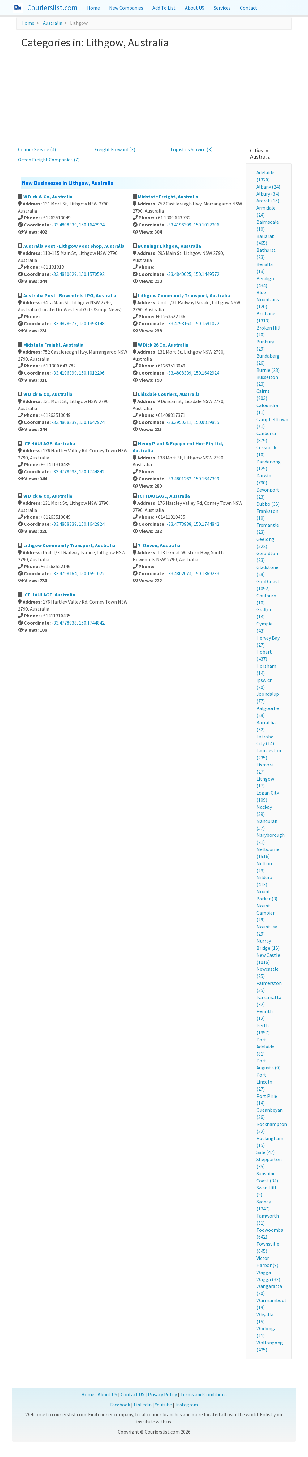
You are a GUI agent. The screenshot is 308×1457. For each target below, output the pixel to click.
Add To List (164, 8)
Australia (52, 23)
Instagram (186, 1404)
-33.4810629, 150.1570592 (78, 274)
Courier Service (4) (37, 149)
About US (194, 8)
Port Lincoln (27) (264, 1082)
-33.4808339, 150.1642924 (78, 225)
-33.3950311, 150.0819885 (192, 422)
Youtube (163, 1404)
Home (93, 8)
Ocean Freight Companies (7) (48, 159)
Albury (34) (267, 194)
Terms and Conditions (203, 1394)
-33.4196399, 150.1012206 (192, 225)
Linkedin (143, 1404)
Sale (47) (265, 1152)
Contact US (132, 1394)
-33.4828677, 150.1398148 (78, 323)
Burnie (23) (268, 370)
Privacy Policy (162, 1394)
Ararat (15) (267, 200)
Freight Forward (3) (114, 149)
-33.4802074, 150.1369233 (192, 573)
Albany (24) (268, 187)
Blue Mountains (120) (267, 299)
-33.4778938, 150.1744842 (78, 471)
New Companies (126, 8)
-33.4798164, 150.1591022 (192, 323)
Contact (248, 8)
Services (222, 8)
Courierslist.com (52, 7)
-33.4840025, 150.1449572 (192, 274)
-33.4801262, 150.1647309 (192, 478)
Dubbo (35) (268, 504)
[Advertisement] (154, 98)
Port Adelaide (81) (265, 1046)
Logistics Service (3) (191, 149)
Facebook (120, 1404)
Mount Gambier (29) (265, 913)
